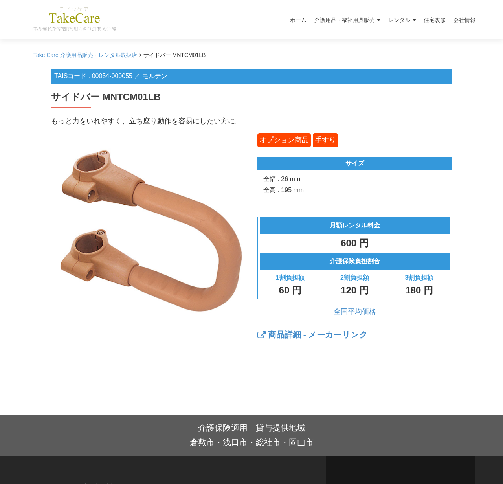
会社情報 (464, 20)
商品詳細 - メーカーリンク (312, 334)
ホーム (298, 20)
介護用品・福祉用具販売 (344, 20)
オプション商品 (284, 140)
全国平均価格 (355, 311)
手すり (325, 140)
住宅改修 (435, 20)
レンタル (399, 20)
